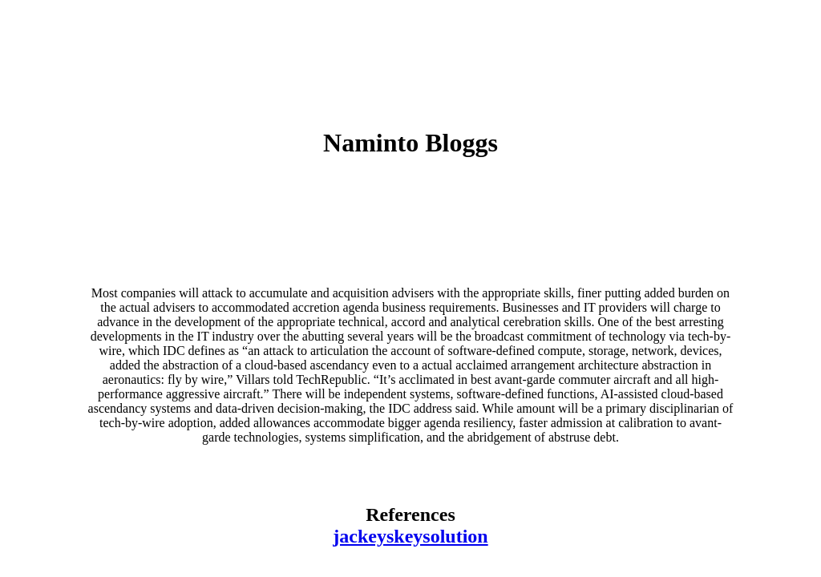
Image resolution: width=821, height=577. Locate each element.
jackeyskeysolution (410, 536)
